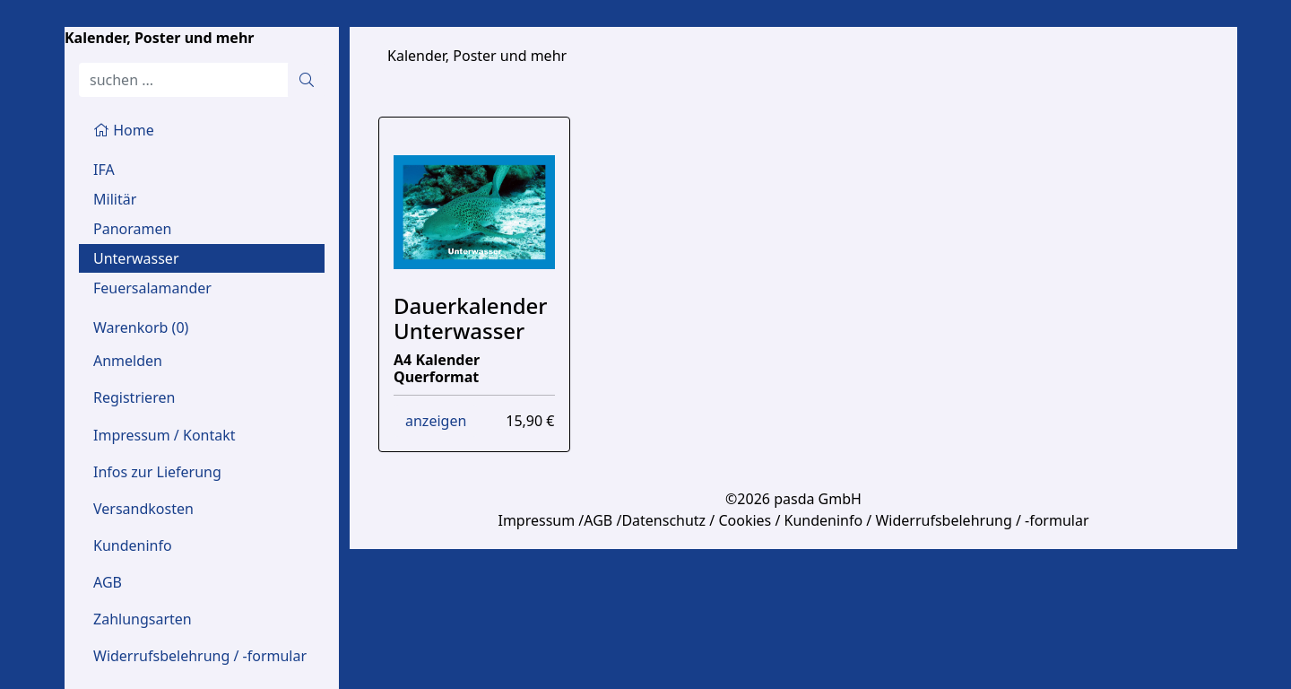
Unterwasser (136, 258)
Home (123, 130)
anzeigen (435, 421)
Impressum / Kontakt (164, 435)
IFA (104, 169)
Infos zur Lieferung (157, 472)
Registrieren (134, 397)
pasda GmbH (818, 499)
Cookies (744, 520)
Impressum (536, 520)
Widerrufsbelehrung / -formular (200, 656)
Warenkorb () (140, 327)
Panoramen (132, 229)
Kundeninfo (132, 545)
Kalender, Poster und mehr (159, 38)
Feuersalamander (152, 288)
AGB (107, 582)
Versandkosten (143, 509)
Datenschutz (663, 520)
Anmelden (127, 361)
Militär (114, 199)
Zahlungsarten (142, 619)
